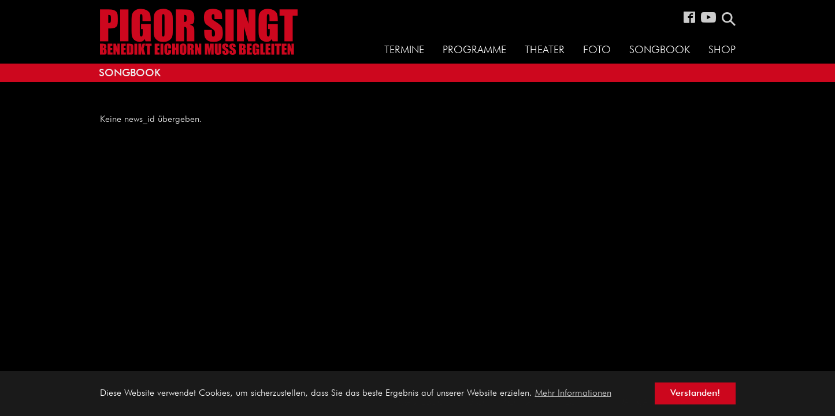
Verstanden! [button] (695, 393)
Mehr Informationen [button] (573, 393)
